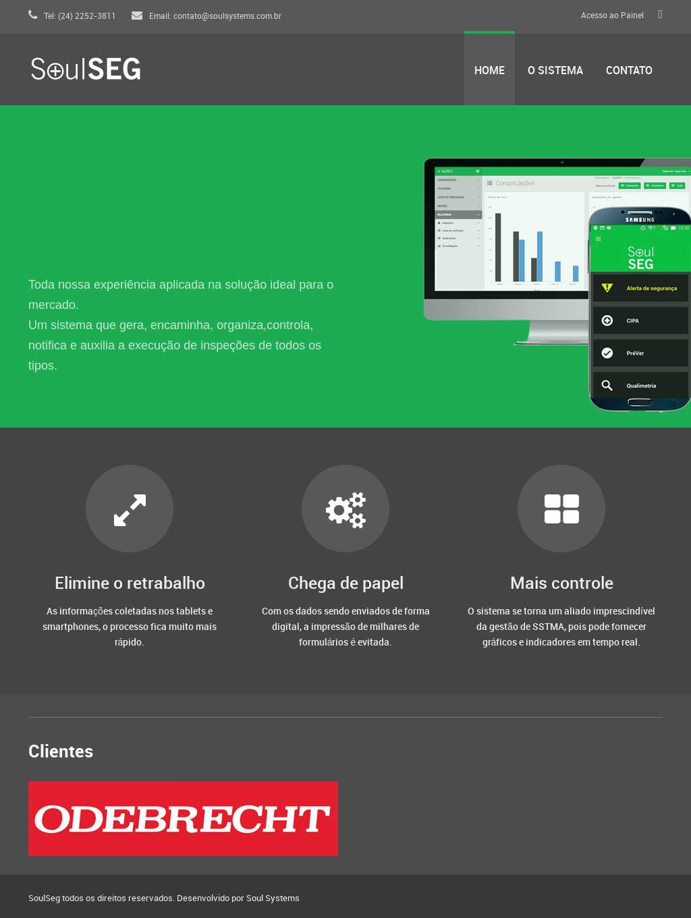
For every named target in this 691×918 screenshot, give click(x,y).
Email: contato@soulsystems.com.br (206, 16)
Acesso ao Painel (612, 16)
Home (489, 71)
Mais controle (561, 584)
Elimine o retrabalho (130, 584)
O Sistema (555, 71)
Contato (629, 71)
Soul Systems (273, 898)
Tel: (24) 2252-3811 (72, 16)
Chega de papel (346, 584)
